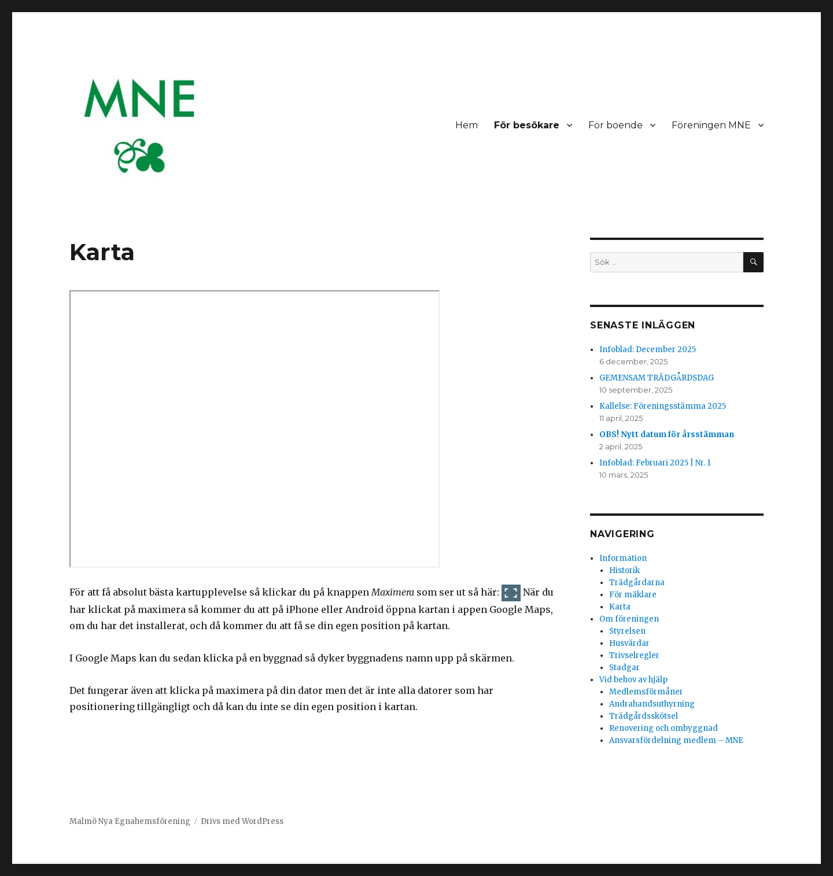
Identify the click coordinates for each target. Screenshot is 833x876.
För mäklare (633, 595)
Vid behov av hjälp (633, 680)
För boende (615, 125)
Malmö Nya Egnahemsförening (129, 821)
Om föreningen (629, 619)
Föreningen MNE (711, 125)
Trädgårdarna (637, 582)
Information (623, 558)
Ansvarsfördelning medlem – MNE (676, 740)
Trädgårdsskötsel (643, 716)
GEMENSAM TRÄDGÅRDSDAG (656, 378)
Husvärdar (629, 643)
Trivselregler (634, 655)
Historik (624, 570)
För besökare (526, 125)
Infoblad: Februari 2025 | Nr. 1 (654, 463)
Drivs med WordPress (242, 821)
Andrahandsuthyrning (652, 704)
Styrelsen (627, 631)
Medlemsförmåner (646, 692)
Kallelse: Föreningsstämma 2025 (662, 406)
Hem (466, 125)
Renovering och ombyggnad (663, 728)
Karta (620, 607)
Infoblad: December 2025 (647, 349)
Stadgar (624, 667)
